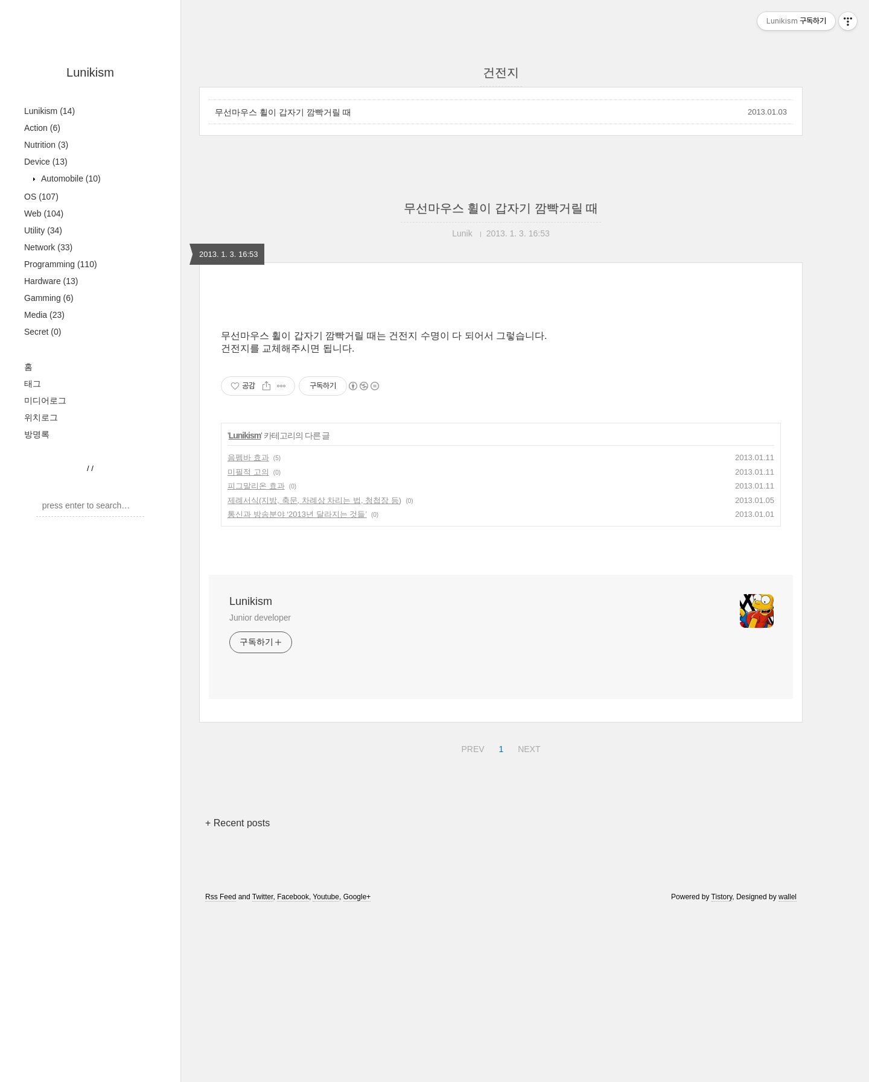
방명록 (36, 434)
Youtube (326, 897)
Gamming (49, 298)
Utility (43, 230)
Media (44, 315)
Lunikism (90, 72)
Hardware (51, 281)
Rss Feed (220, 897)
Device (46, 161)
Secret (42, 332)
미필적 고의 (248, 471)
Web (43, 213)
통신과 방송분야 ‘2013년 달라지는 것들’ (297, 514)
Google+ (357, 897)
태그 (32, 383)
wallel (787, 897)
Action (42, 128)
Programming (60, 264)
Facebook (293, 897)
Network (48, 247)
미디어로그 (45, 400)
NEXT (527, 747)
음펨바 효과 (248, 457)
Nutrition (46, 145)
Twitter (262, 897)
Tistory (722, 897)
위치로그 (41, 417)
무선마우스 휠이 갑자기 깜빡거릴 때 (283, 112)
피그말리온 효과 (256, 485)
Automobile (70, 178)
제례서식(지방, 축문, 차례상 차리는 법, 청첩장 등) (314, 500)
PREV (471, 747)
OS (41, 196)
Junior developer (260, 617)
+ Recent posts (237, 823)
